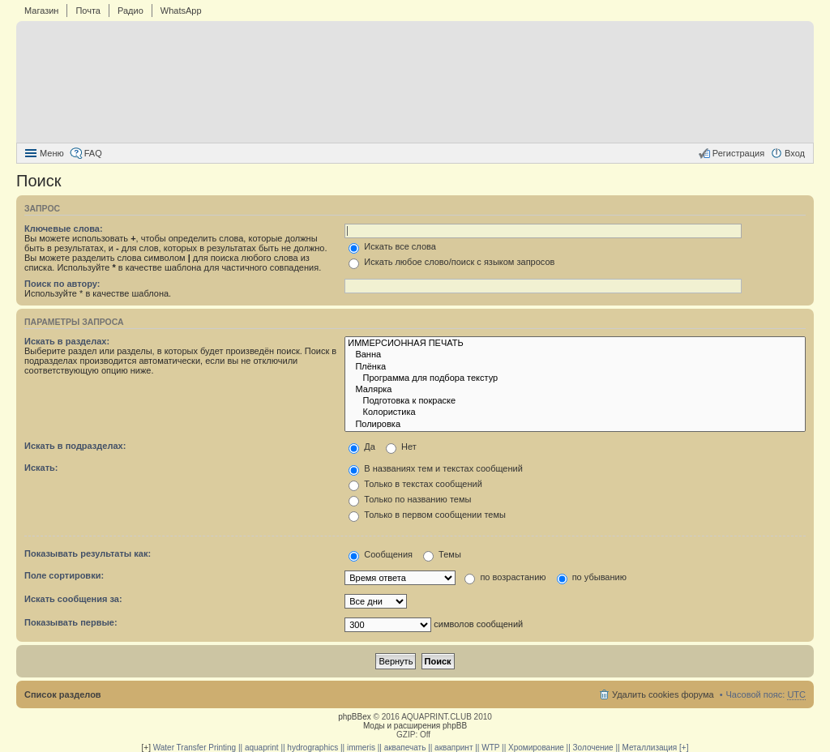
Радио (130, 10)
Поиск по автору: (62, 283)
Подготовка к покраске (575, 401)
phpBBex (354, 716)
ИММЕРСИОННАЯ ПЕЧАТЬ (575, 343)
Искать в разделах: (66, 341)
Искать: (41, 467)
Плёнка (575, 367)
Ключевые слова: (63, 228)
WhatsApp (181, 10)
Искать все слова (392, 246)
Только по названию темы (410, 499)
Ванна (575, 355)
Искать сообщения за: (73, 599)
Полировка (575, 424)
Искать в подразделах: (75, 446)
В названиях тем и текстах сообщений (436, 468)
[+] (146, 747)
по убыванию (592, 577)
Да (362, 446)
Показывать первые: (71, 622)
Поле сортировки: (64, 575)
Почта (88, 10)
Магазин (41, 10)
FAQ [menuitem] (93, 153)
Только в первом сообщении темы (427, 514)
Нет (401, 446)
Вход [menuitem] (795, 153)
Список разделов (62, 694)
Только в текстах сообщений (415, 484)
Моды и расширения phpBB (415, 725)
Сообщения (381, 554)
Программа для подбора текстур (575, 378)
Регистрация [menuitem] (738, 153)
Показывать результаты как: (87, 553)
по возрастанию (504, 577)
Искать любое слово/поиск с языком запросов (451, 262)
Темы (442, 554)
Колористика (575, 412)
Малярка (575, 389)
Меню (52, 153)
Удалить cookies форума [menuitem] (663, 694)
